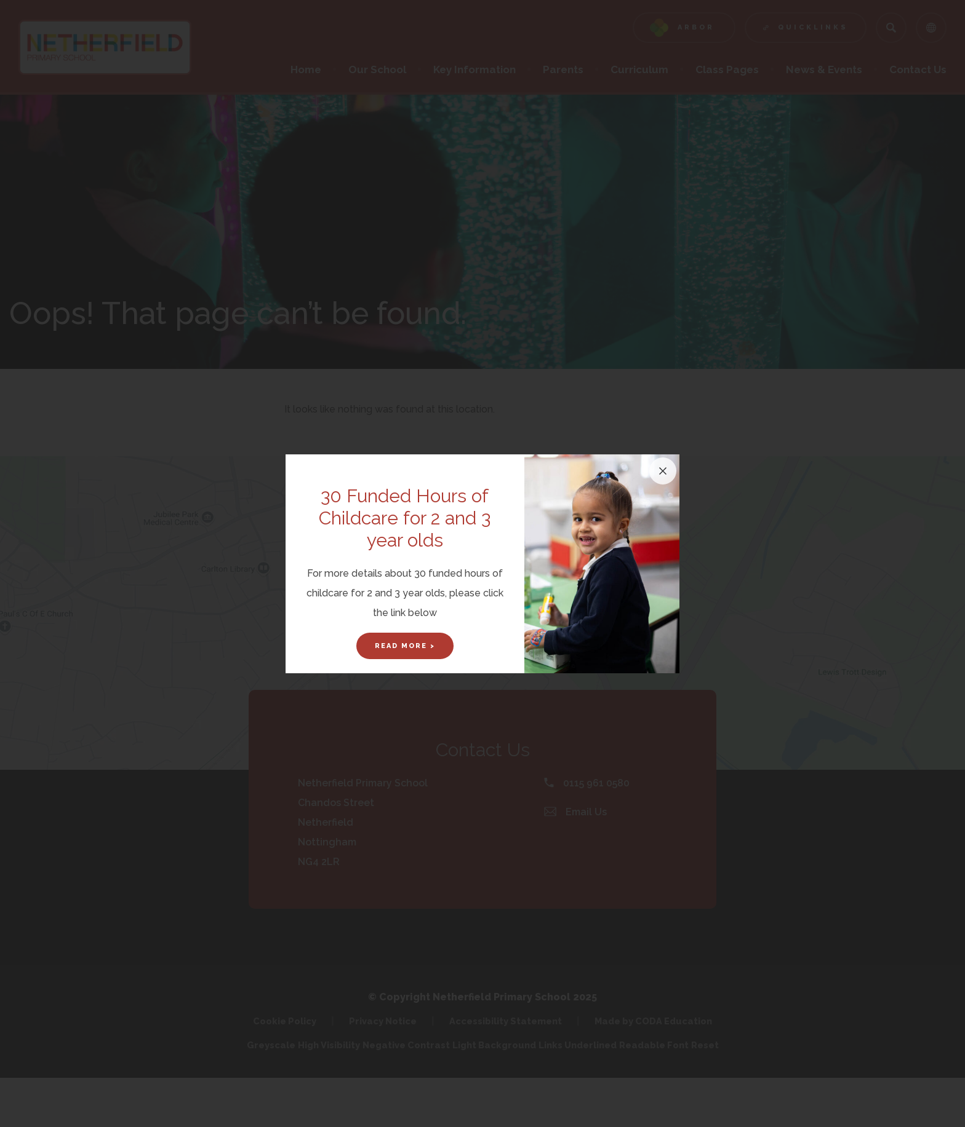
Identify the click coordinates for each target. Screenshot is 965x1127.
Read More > (405, 646)
